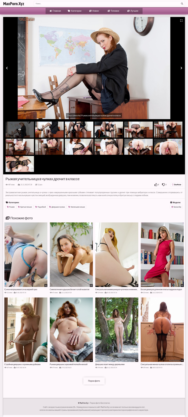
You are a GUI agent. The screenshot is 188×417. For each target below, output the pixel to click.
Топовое (113, 11)
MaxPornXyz (13, 3)
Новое (94, 11)
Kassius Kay (176, 207)
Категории (74, 11)
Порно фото (94, 381)
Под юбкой (40, 207)
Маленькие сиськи (76, 207)
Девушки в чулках (57, 207)
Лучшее (132, 11)
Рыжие (11, 207)
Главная (55, 11)
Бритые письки (25, 207)
